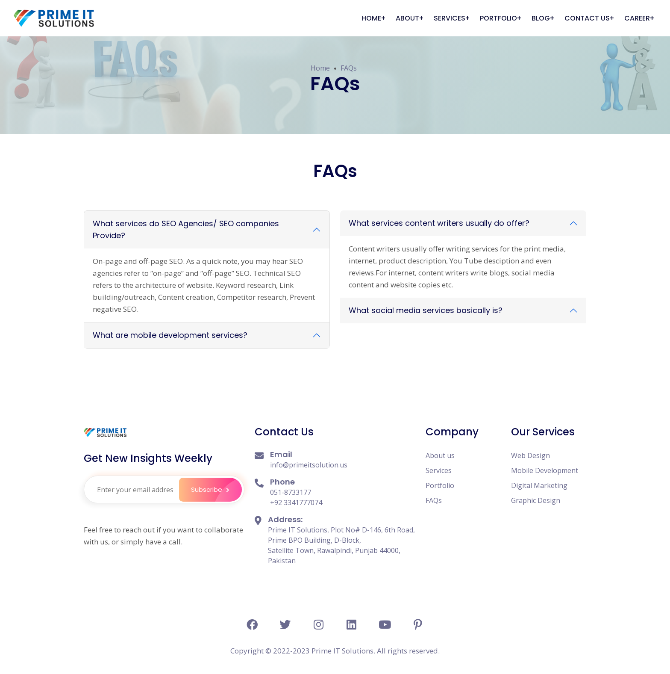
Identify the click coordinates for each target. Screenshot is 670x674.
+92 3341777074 (296, 502)
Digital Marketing (539, 485)
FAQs (349, 68)
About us (440, 455)
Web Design (530, 455)
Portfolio (440, 485)
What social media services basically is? (425, 310)
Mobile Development (544, 470)
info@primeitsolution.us (308, 465)
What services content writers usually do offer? (439, 223)
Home (320, 68)
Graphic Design (535, 500)
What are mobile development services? (170, 335)
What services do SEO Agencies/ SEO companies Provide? (186, 229)
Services (439, 470)
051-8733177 (290, 492)
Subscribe (215, 489)
